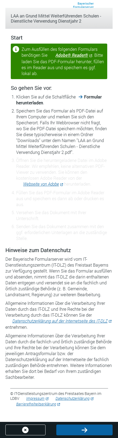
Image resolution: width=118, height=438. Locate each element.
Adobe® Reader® (71, 55)
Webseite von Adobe (41, 184)
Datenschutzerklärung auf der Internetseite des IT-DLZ (59, 321)
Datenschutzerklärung (72, 398)
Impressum (35, 398)
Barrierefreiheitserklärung (36, 404)
